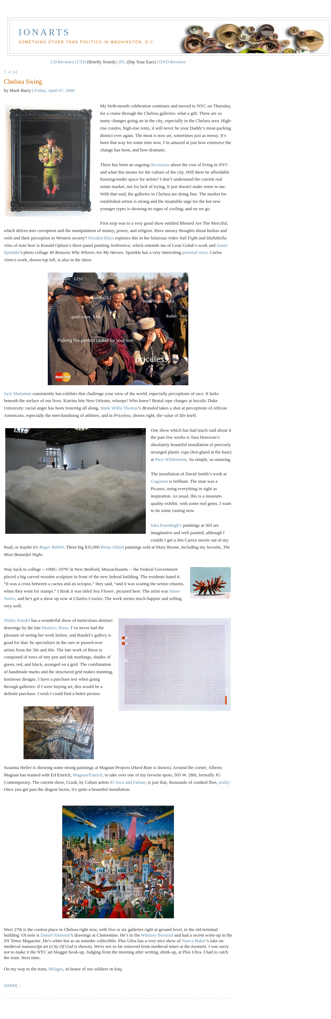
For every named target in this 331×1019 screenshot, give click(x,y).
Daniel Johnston (55, 935)
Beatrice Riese (55, 627)
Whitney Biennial (157, 935)
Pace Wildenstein (171, 459)
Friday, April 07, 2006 (54, 90)
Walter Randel (17, 620)
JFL (122, 61)
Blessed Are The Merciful (203, 223)
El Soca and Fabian (127, 782)
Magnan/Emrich (87, 774)
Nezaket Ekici (101, 237)
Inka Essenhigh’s (166, 525)
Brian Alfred (112, 547)
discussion (159, 164)
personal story (194, 252)
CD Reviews (61, 61)
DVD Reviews (172, 61)
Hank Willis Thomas (119, 408)
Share (11, 986)
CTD (81, 61)
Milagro (55, 968)
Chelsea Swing (23, 81)
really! (225, 782)
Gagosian (159, 481)
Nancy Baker (194, 940)
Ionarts (45, 32)
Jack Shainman (17, 393)
